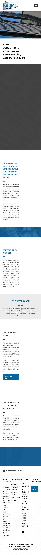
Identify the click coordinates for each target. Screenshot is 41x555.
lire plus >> (6, 537)
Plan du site (29, 546)
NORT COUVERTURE (15, 544)
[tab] (20, 471)
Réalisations (15, 497)
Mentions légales (26, 544)
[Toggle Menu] (36, 5)
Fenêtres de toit (15, 493)
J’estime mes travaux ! (8, 377)
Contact (14, 500)
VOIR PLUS (34, 489)
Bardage (14, 490)
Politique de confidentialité (16, 546)
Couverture (15, 487)
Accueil (14, 484)
